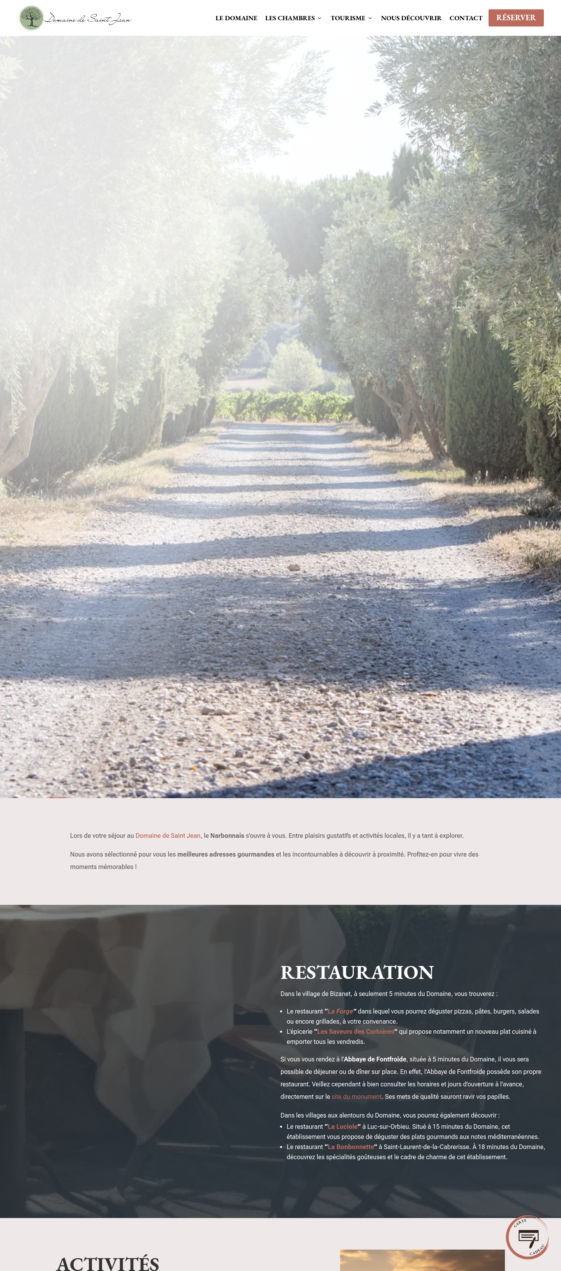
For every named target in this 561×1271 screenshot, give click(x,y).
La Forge (340, 1011)
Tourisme (351, 18)
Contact (466, 18)
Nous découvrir (411, 18)
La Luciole (342, 1126)
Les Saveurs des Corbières (355, 1031)
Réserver (516, 17)
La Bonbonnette (351, 1147)
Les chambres (294, 18)
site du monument (356, 1096)
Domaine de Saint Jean (168, 835)
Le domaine (236, 18)
